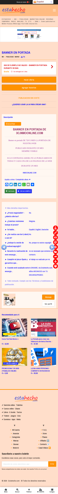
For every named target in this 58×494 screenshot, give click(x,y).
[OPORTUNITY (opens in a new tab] (14, 327)
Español (38, 1)
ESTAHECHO (6, 19)
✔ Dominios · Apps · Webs (11, 419)
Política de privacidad (40, 469)
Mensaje (48, 297)
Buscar (17, 491)
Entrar (52, 464)
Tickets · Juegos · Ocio (12, 415)
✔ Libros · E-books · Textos (12, 412)
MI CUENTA (40, 491)
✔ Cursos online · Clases (11, 408)
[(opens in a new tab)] (43, 327)
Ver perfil (48, 304)
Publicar (29, 491)
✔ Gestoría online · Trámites (12, 405)
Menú (6, 491)
